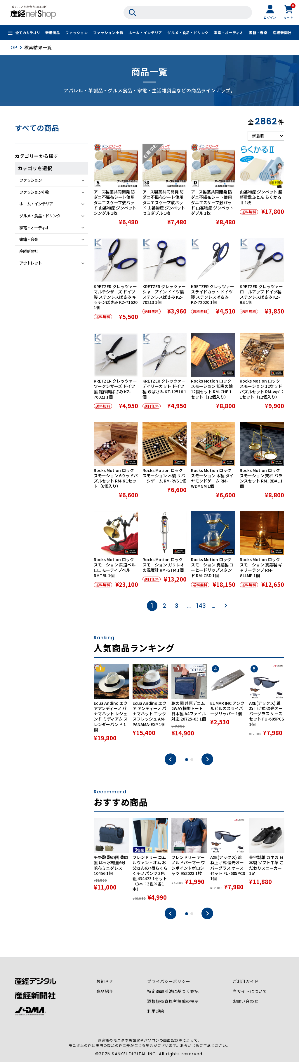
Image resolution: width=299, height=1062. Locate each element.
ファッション (76, 32)
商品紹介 (104, 991)
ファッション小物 (108, 32)
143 (201, 606)
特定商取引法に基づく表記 (173, 991)
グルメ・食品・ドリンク (187, 32)
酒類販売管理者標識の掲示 (173, 1001)
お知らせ (104, 981)
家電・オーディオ (228, 32)
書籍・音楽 (258, 32)
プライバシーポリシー (168, 981)
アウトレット (30, 263)
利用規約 (155, 1011)
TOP (12, 47)
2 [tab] (191, 759)
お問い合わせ (246, 1001)
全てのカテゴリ (27, 32)
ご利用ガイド (246, 981)
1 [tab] (186, 759)
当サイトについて (250, 991)
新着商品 (52, 32)
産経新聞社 (282, 32)
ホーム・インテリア (145, 32)
